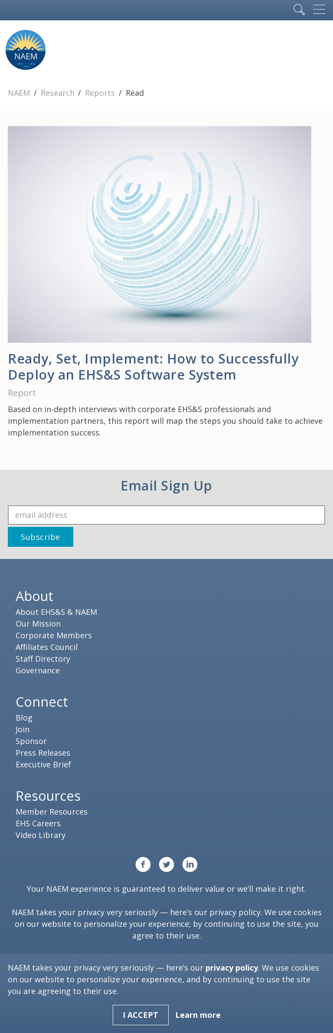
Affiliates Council (47, 647)
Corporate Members (54, 635)
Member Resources (52, 811)
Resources (48, 795)
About (34, 596)
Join (22, 729)
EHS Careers (38, 823)
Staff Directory (43, 658)
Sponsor (31, 741)
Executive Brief (43, 764)
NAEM (20, 93)
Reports (101, 93)
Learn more (198, 1015)
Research (59, 93)
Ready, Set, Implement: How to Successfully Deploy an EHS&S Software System (153, 366)
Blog (24, 717)
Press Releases (43, 752)
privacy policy (235, 912)
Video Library (40, 835)
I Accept (140, 1015)
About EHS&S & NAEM (56, 612)
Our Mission (38, 623)
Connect (42, 701)
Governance (38, 670)
